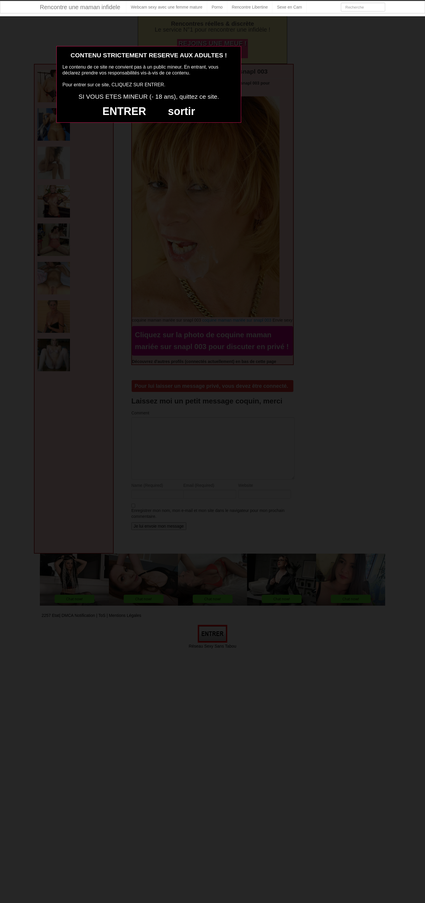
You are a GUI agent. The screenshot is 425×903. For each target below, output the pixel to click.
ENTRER (124, 111)
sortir (181, 111)
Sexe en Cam (289, 7)
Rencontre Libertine (250, 7)
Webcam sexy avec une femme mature (166, 7)
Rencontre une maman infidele (80, 7)
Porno (217, 7)
